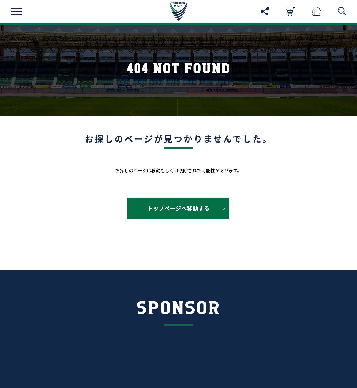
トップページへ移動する (178, 208)
